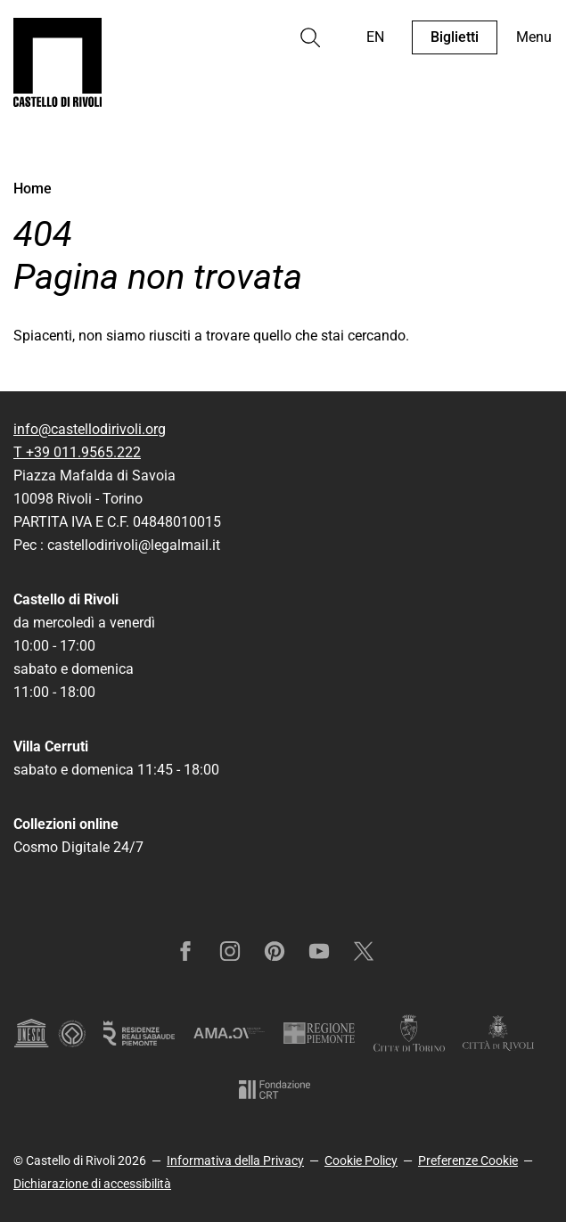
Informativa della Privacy (235, 1160)
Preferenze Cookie (468, 1160)
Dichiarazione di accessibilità (92, 1184)
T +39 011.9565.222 (77, 452)
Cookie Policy (361, 1160)
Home (32, 188)
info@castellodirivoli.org (89, 429)
